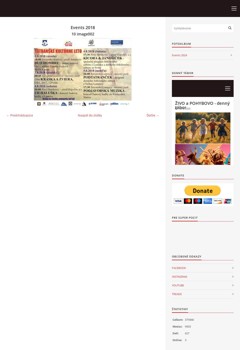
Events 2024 (179, 55)
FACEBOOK (179, 268)
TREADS (177, 294)
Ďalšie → (153, 115)
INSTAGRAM (179, 277)
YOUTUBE (178, 285)
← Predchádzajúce (19, 115)
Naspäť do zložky (90, 115)
